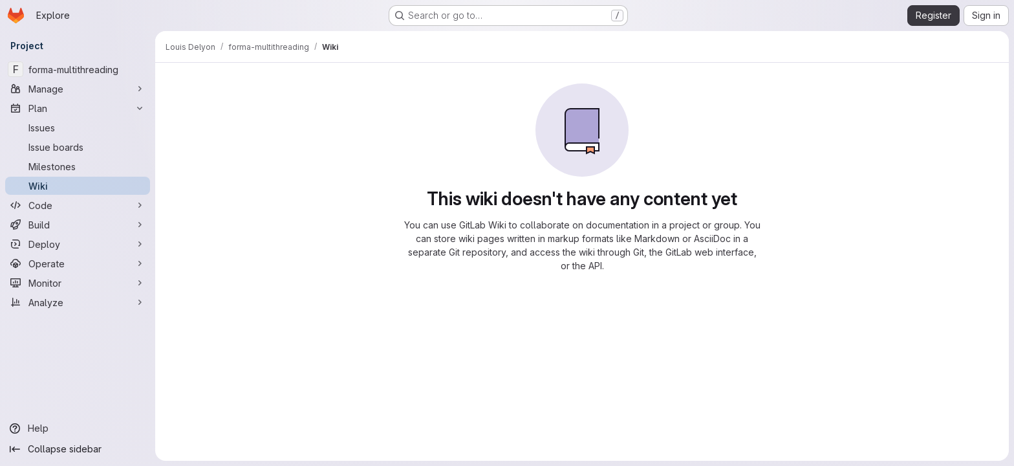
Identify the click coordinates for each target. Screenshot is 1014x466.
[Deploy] (77, 244)
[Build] (77, 225)
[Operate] (77, 263)
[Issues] (77, 127)
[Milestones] (77, 166)
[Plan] (77, 108)
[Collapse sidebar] (77, 449)
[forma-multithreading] (77, 69)
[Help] (77, 428)
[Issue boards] (77, 147)
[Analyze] (77, 302)
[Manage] (77, 89)
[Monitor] (77, 283)
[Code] (77, 205)
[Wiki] (77, 186)
